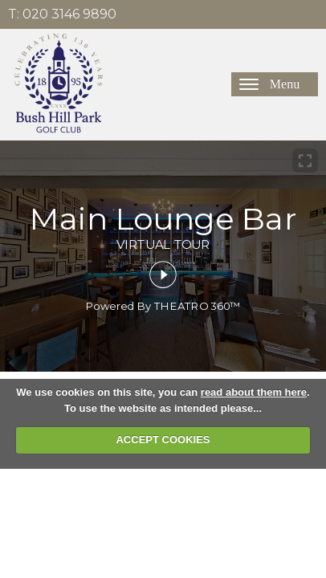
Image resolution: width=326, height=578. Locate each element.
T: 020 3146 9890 (62, 14)
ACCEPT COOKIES (163, 440)
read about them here (254, 392)
